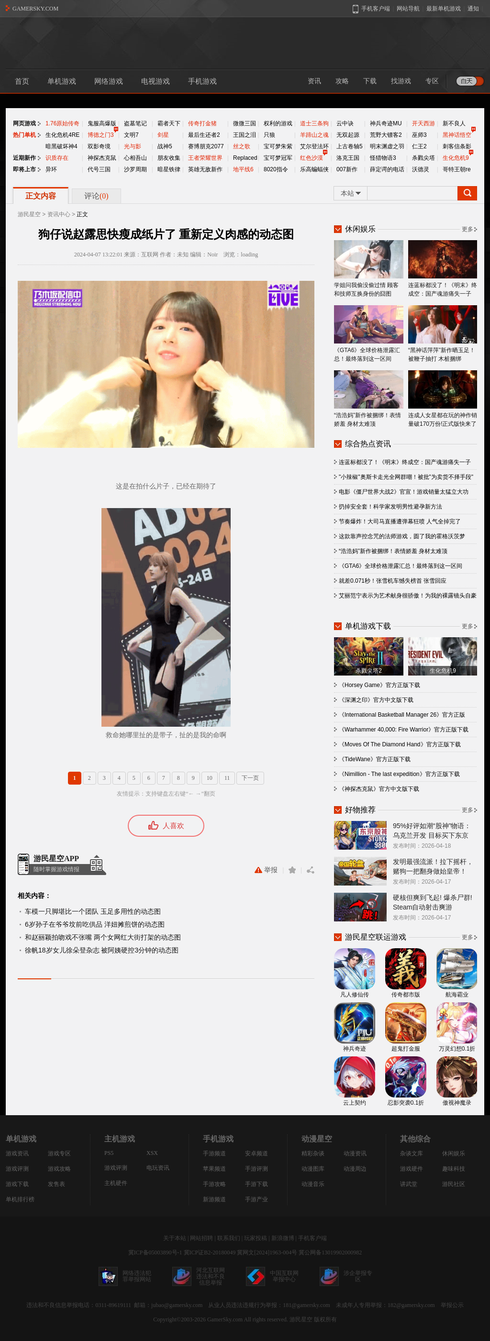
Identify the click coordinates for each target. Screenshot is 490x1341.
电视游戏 (155, 81)
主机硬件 (115, 1183)
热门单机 (24, 135)
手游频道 (214, 1153)
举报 (266, 870)
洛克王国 (347, 158)
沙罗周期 (135, 169)
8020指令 (276, 169)
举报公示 (452, 1305)
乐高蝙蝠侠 (314, 169)
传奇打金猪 (202, 123)
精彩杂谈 (312, 1153)
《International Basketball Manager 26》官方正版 (402, 714)
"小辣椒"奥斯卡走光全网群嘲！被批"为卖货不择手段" (406, 477)
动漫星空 (316, 1139)
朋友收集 (168, 158)
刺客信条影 (457, 146)
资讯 (314, 81)
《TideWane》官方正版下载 (375, 759)
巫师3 (419, 135)
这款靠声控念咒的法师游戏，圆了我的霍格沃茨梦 (402, 536)
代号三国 (99, 169)
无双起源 (347, 135)
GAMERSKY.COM (35, 8)
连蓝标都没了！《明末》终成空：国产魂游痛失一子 (443, 268)
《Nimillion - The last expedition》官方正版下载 (399, 774)
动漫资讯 (355, 1153)
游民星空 (29, 214)
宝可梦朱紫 (278, 146)
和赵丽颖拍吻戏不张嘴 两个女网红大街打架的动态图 (103, 937)
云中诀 (345, 123)
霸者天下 (168, 123)
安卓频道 (256, 1153)
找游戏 (401, 81)
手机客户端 (312, 1238)
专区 (432, 81)
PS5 (108, 1153)
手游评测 (256, 1168)
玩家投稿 (255, 1238)
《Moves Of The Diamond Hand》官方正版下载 (400, 744)
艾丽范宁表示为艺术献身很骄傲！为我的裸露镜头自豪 (408, 595)
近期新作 (24, 158)
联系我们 (228, 1238)
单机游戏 (61, 81)
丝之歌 (241, 146)
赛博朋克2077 (206, 146)
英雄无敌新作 (205, 169)
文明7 (131, 135)
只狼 (269, 135)
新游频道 (214, 1199)
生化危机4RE (62, 135)
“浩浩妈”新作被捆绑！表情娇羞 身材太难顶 (368, 398)
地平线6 (243, 169)
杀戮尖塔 (423, 158)
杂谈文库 (411, 1153)
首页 (22, 81)
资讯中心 (58, 214)
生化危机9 (456, 158)
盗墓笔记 (135, 123)
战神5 (164, 146)
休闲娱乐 (453, 1153)
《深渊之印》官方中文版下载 (376, 700)
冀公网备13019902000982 (330, 1252)
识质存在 (56, 158)
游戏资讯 (17, 1153)
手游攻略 (214, 1184)
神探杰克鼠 (102, 158)
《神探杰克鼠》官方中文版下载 (379, 789)
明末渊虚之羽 (387, 146)
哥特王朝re (457, 169)
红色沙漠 (311, 158)
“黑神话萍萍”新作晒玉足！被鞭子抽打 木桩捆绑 (443, 333)
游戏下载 (17, 1184)
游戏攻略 (59, 1168)
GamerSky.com (225, 1319)
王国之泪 (244, 135)
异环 (51, 169)
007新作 (346, 169)
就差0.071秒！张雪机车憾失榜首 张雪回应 (392, 580)
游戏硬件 (411, 1168)
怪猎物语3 (383, 158)
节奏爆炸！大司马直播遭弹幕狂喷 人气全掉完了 (400, 521)
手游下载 (256, 1184)
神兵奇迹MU (386, 123)
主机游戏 (119, 1139)
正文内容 (40, 196)
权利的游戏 (278, 123)
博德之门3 (101, 135)
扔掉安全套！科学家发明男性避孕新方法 (390, 506)
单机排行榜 (20, 1199)
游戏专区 (59, 1153)
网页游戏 (24, 123)
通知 (473, 8)
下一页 (250, 778)
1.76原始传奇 (62, 123)
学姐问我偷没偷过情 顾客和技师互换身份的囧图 (368, 268)
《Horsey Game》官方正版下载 (379, 685)
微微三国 (244, 123)
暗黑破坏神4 (61, 146)
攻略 (342, 81)
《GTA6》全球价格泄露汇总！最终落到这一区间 (368, 333)
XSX (152, 1153)
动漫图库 (312, 1168)
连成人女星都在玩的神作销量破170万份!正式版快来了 (443, 398)
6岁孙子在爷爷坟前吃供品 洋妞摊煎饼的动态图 (95, 924)
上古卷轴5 (349, 146)
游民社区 (453, 1184)
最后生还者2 (204, 135)
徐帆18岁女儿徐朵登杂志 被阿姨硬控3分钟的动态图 (101, 950)
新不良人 (454, 123)
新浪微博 (282, 1238)
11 (227, 778)
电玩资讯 (157, 1167)
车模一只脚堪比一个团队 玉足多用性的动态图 (93, 911)
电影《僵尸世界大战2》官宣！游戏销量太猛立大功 (403, 491)
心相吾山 (135, 158)
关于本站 (174, 1238)
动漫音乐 (312, 1184)
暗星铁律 (168, 169)
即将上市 (24, 169)
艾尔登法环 (314, 146)
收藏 (292, 870)
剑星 (163, 135)
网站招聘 (201, 1238)
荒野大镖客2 (386, 135)
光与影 (132, 146)
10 (209, 778)
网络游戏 (108, 81)
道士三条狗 (314, 123)
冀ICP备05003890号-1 (155, 1252)
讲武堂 (408, 1184)
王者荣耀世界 (205, 158)
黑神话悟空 (457, 135)
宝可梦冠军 (278, 158)
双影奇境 (99, 146)
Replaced (245, 158)
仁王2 (419, 146)
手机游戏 (202, 81)
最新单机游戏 (443, 8)
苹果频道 (214, 1168)
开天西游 (423, 123)
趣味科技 (453, 1168)
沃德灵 (420, 169)
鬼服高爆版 (102, 123)
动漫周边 (355, 1168)
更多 (467, 229)
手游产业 (256, 1199)
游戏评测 (17, 1168)
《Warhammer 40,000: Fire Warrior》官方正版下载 (403, 729)
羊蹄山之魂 (314, 135)
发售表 (56, 1184)
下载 (370, 81)
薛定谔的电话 (387, 169)
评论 (96, 196)
